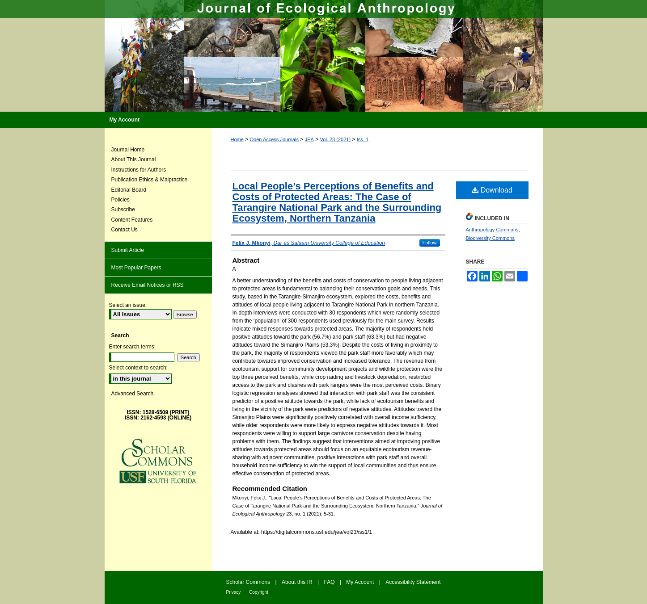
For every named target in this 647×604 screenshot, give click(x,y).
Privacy (234, 592)
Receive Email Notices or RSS (147, 285)
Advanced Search (132, 393)
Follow (430, 242)
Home (237, 139)
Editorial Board (129, 190)
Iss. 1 (362, 139)
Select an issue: (128, 305)
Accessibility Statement (412, 582)
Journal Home (128, 150)
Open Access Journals (274, 139)
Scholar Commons (249, 582)
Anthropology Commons (492, 229)
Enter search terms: (132, 347)
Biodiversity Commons (490, 238)
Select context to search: (138, 368)
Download (492, 190)
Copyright (258, 592)
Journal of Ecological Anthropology (324, 56)
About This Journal (133, 159)
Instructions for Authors (138, 170)
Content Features (132, 220)
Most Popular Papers (136, 267)
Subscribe (123, 209)
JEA (309, 139)
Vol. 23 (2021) (335, 139)
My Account (360, 582)
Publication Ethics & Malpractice (149, 179)
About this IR (298, 582)
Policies (120, 200)
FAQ (330, 582)
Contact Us (124, 229)
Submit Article (127, 250)
